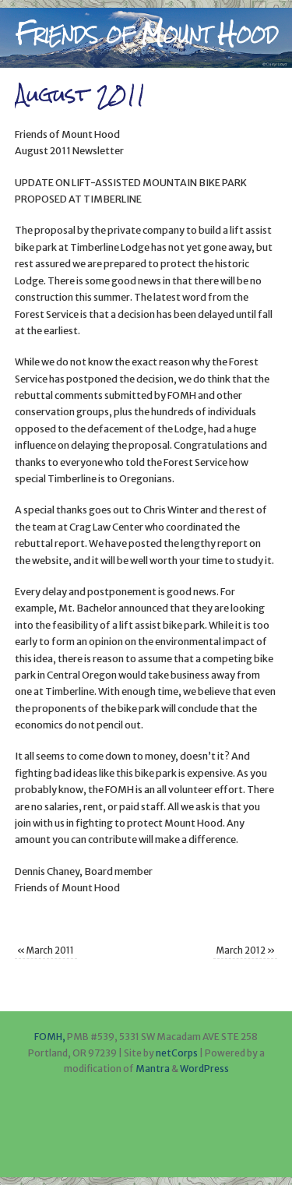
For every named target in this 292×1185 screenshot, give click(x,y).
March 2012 (245, 950)
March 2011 (45, 950)
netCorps (177, 1053)
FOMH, (49, 1036)
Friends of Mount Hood (146, 33)
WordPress (204, 1068)
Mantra (152, 1068)
